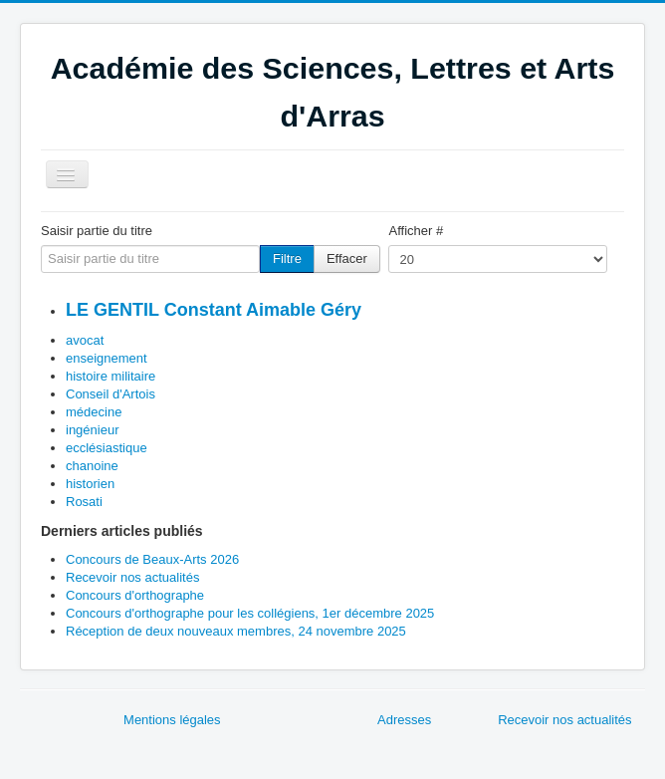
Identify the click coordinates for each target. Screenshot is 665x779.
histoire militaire (110, 376)
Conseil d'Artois (110, 394)
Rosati (84, 501)
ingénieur (92, 429)
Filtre (287, 258)
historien (90, 483)
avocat (85, 340)
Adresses (404, 719)
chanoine (92, 465)
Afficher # (415, 230)
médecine (93, 411)
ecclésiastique (106, 447)
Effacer (347, 258)
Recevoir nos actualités (564, 719)
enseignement (106, 358)
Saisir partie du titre (96, 230)
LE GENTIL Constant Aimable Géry (213, 310)
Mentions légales (172, 719)
